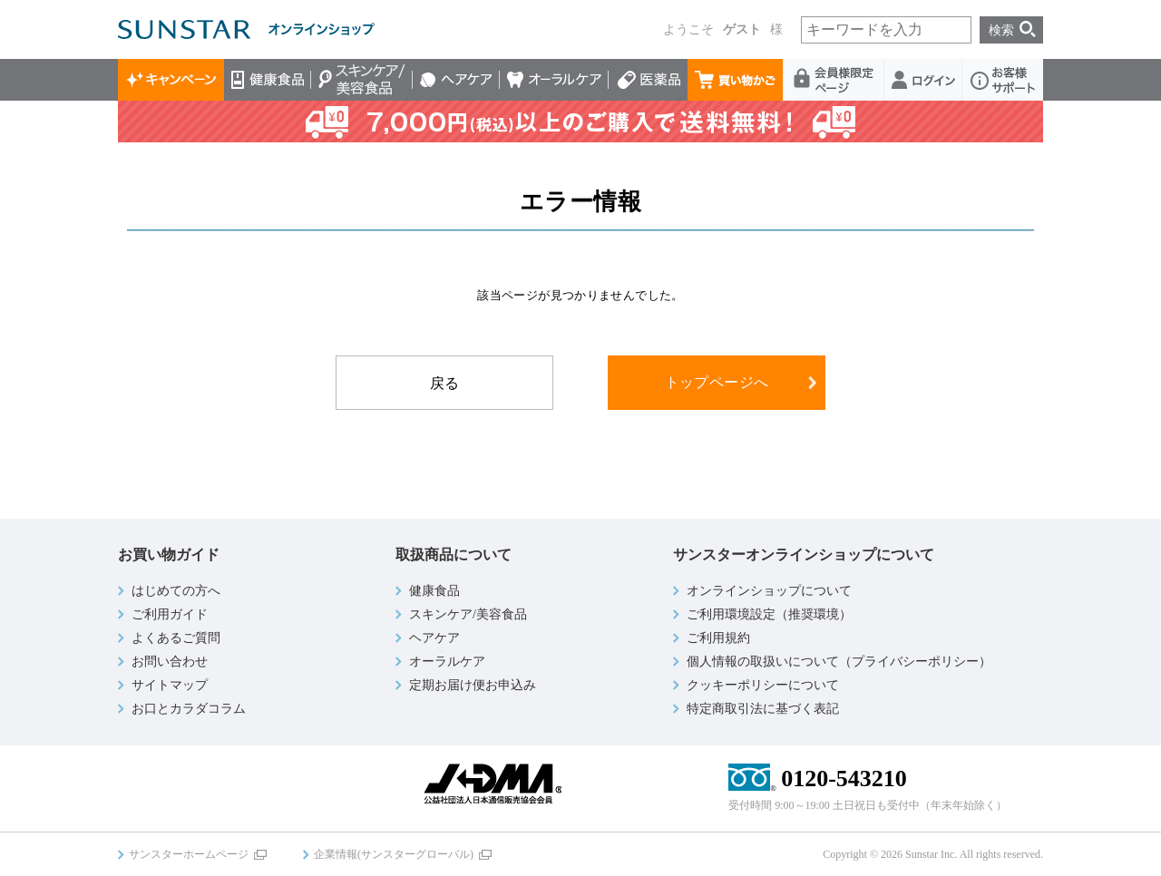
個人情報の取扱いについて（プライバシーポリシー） (839, 661)
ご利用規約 (718, 638)
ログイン (923, 80)
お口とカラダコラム (189, 708)
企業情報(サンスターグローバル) (393, 854)
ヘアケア (456, 80)
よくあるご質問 (176, 638)
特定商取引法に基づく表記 (763, 708)
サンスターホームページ (189, 854)
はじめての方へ (176, 591)
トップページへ (717, 382)
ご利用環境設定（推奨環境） (769, 614)
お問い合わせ (170, 661)
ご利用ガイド (170, 614)
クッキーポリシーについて (763, 685)
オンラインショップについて (769, 591)
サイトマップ (170, 685)
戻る (445, 383)
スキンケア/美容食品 (362, 80)
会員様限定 (834, 80)
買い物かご (736, 80)
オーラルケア (554, 80)
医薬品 (648, 80)
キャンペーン (171, 80)
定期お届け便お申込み (472, 685)
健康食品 (267, 80)
